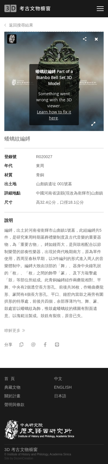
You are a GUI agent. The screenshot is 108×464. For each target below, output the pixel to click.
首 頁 (9, 378)
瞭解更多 (12, 330)
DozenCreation (23, 458)
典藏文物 (12, 387)
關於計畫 (12, 396)
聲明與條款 (14, 404)
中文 (58, 378)
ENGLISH (63, 387)
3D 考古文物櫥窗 (35, 8)
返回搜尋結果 (21, 25)
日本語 (60, 396)
